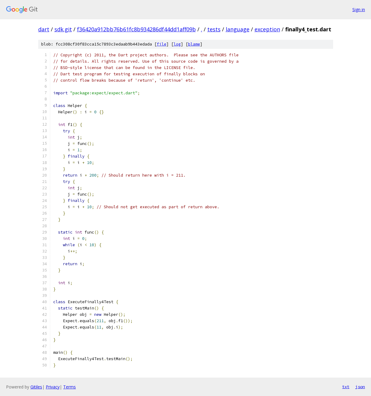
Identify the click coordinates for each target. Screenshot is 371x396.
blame (194, 44)
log (177, 44)
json (360, 386)
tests (214, 29)
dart (43, 29)
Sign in (358, 9)
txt (345, 386)
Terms (69, 387)
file (161, 44)
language (237, 29)
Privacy (53, 387)
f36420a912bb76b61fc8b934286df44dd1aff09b (136, 29)
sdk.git (63, 29)
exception (267, 29)
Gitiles (36, 387)
